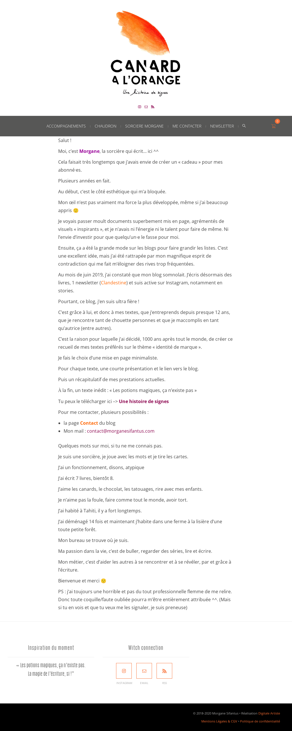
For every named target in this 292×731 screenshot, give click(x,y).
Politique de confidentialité (260, 721)
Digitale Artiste (269, 713)
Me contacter (187, 126)
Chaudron (105, 126)
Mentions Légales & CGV (219, 721)
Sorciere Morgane (144, 126)
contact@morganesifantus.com (121, 431)
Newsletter (222, 126)
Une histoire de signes (144, 401)
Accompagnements (66, 126)
